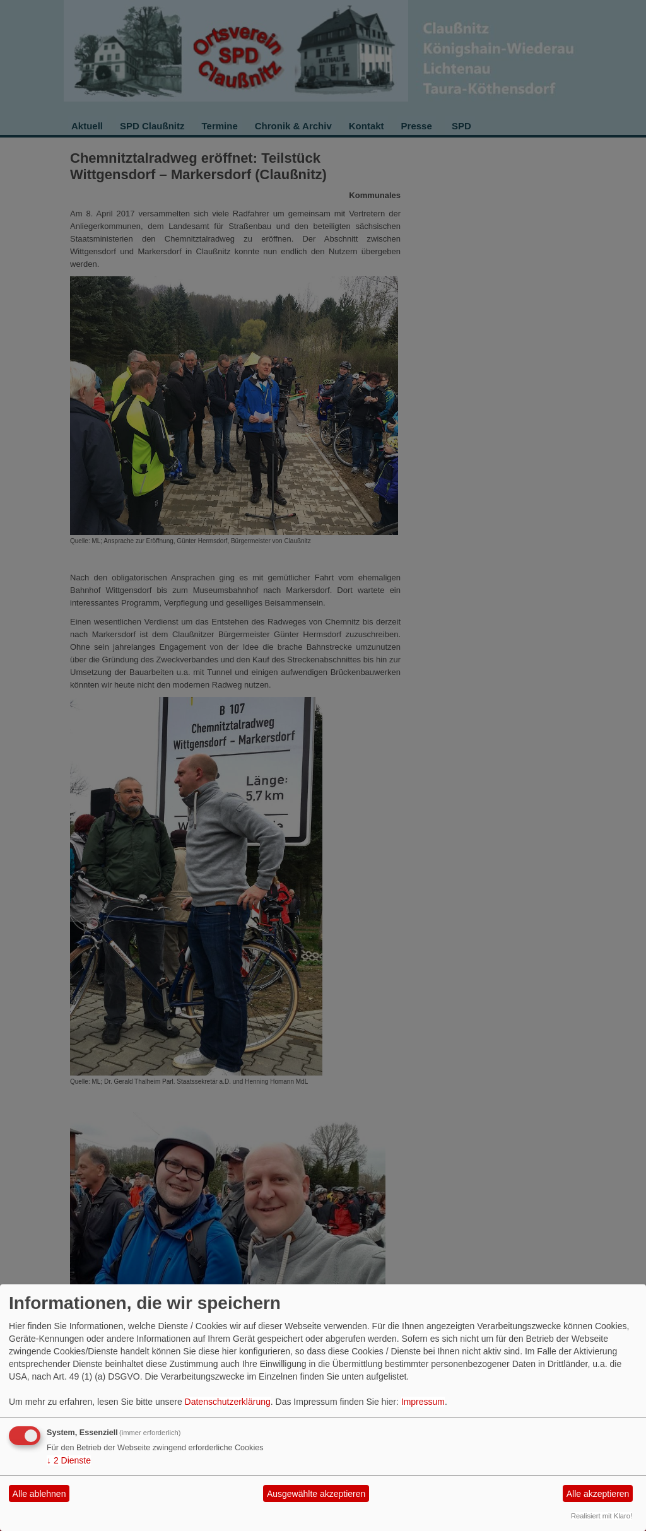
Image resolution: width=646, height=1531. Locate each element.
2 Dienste (69, 1460)
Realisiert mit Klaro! (601, 1516)
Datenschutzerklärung (228, 1402)
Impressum (423, 1402)
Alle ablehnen (39, 1494)
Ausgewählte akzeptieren (316, 1494)
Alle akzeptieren (598, 1494)
